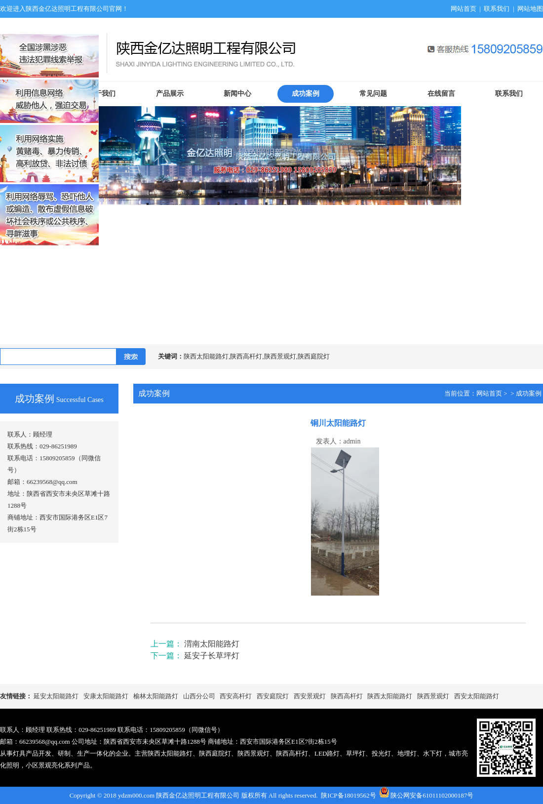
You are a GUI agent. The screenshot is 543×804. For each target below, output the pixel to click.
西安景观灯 (310, 696)
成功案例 (305, 93)
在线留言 (441, 93)
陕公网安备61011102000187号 (431, 795)
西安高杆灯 (236, 696)
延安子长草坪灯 (211, 655)
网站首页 (463, 8)
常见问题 (373, 93)
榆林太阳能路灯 (155, 696)
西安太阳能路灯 (476, 696)
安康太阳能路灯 (105, 696)
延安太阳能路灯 (56, 696)
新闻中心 (237, 93)
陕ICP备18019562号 (348, 795)
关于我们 (102, 93)
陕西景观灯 (433, 696)
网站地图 (530, 8)
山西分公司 (199, 696)
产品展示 (170, 93)
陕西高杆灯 (347, 696)
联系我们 (496, 8)
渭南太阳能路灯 (211, 644)
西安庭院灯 (273, 696)
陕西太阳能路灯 (389, 696)
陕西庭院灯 (215, 753)
